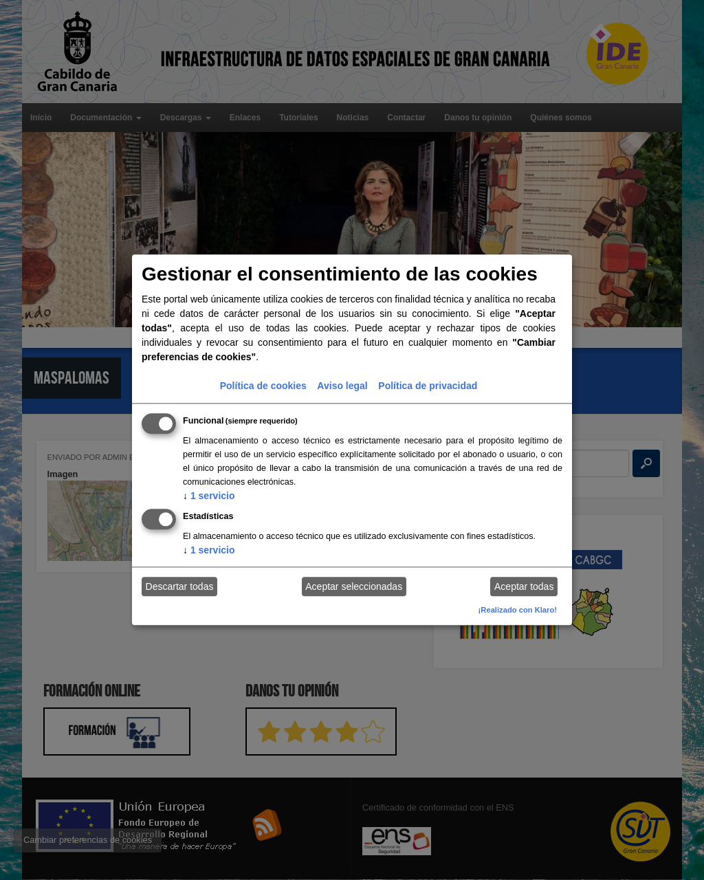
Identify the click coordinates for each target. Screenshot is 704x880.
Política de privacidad (427, 385)
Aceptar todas (523, 586)
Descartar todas (180, 586)
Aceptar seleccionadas (353, 586)
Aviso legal (342, 385)
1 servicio (209, 495)
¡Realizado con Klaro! (517, 610)
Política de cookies (263, 385)
